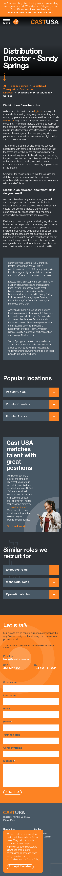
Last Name (31, 699)
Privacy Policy (9, 820)
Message (31, 773)
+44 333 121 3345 (45, 668)
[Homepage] (45, 22)
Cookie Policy (33, 859)
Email (31, 712)
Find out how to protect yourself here (30, 13)
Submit (10, 792)
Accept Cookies (20, 866)
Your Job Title (31, 739)
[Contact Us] (16, 21)
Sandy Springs (19, 86)
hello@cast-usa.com (17, 659)
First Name (31, 686)
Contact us (14, 526)
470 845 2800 (11, 668)
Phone (31, 726)
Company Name (31, 752)
